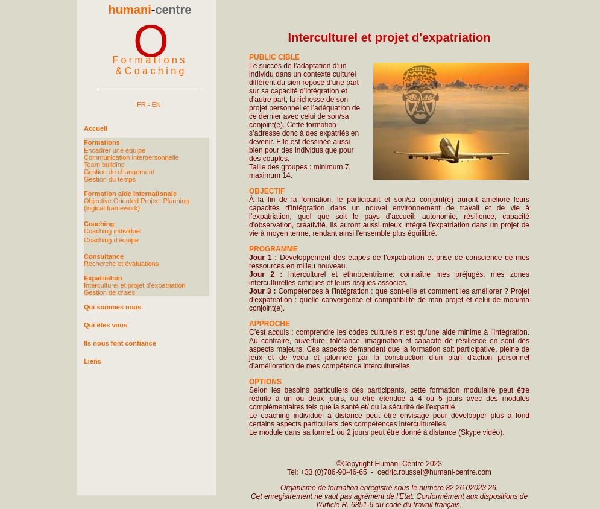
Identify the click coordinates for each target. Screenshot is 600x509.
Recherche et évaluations (121, 263)
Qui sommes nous (112, 307)
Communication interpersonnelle (131, 157)
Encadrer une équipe (114, 150)
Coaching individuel (112, 231)
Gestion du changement (119, 171)
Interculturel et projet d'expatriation (134, 285)
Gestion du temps (110, 179)
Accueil (95, 128)
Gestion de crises (109, 292)
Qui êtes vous (105, 325)
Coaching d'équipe (111, 240)
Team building (104, 164)
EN (155, 104)
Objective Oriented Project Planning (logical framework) (136, 204)
